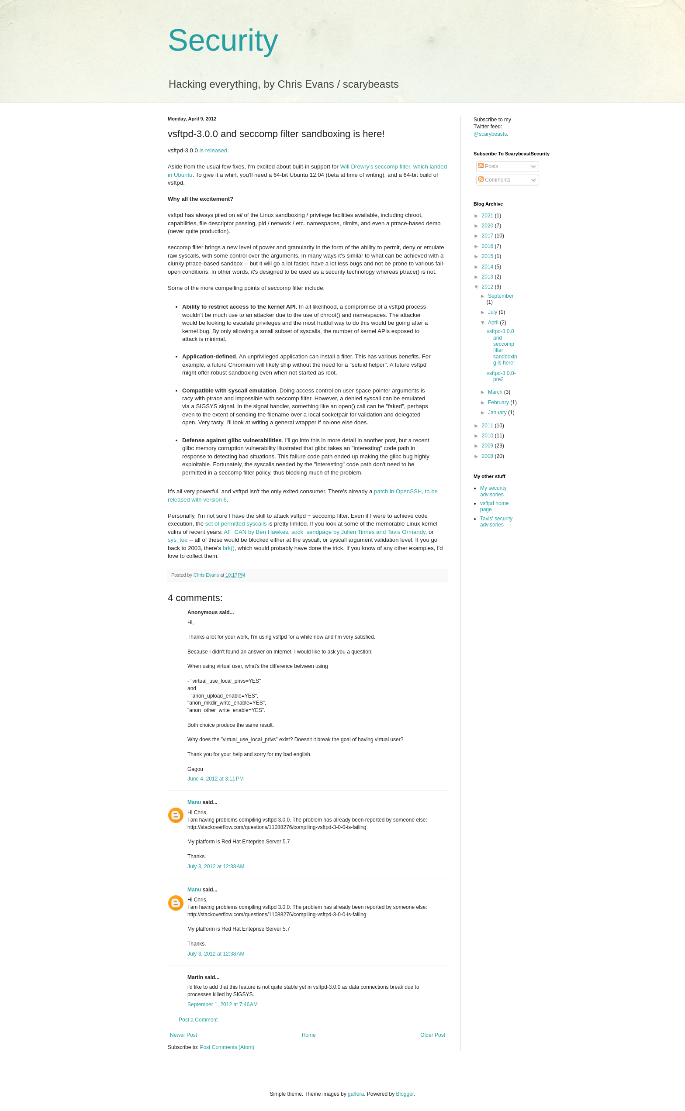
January (498, 412)
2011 (488, 426)
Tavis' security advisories (496, 522)
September (501, 296)
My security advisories (493, 491)
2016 (488, 246)
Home (309, 1035)
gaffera (356, 1094)
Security (223, 40)
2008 (488, 456)
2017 (488, 236)
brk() (229, 548)
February (499, 402)
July (493, 312)
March (496, 392)
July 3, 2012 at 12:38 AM (215, 866)
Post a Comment (198, 1020)
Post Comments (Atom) (227, 1047)
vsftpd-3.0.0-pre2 (501, 376)
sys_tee (177, 540)
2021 (488, 216)
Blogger (405, 1094)
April (494, 323)
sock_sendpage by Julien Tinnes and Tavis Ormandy (358, 532)
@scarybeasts (490, 134)
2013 (488, 277)
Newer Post (183, 1035)
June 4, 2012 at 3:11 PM (215, 779)
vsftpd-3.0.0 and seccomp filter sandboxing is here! (502, 347)
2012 (488, 287)
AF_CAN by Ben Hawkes (256, 532)
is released (214, 150)
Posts (488, 166)
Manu (194, 802)
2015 (488, 256)
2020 (488, 226)
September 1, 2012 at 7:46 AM (222, 1004)
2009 (488, 446)
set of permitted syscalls (236, 523)
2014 (488, 267)
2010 (488, 436)
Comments (494, 180)
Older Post (432, 1035)
